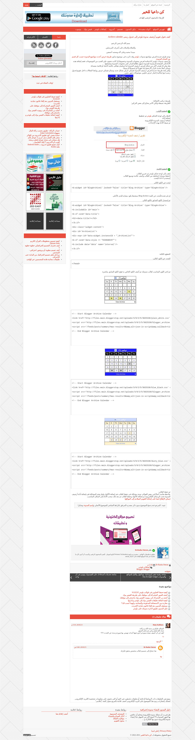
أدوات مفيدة (145, 29)
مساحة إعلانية (54, 221)
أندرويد (111, 29)
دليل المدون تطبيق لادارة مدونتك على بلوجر (150, 609)
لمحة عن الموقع (156, 5)
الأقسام (44, 37)
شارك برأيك (137, 5)
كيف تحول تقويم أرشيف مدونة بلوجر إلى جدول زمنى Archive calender (139, 37)
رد (163, 636)
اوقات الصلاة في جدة (44, 83)
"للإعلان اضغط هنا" (39, 76)
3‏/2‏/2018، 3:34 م (76, 625)
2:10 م (149, 565)
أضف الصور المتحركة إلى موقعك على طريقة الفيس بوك (145, 595)
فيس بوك (88, 29)
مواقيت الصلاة (118, 719)
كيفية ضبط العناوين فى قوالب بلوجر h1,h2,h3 (149, 592)
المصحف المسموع (117, 714)
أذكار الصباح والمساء (116, 716)
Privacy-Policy (165, 731)
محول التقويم (119, 721)
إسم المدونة (88, 505)
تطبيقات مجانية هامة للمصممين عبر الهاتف (43, 259)
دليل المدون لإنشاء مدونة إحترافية (155, 710)
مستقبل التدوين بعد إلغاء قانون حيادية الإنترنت (149, 606)
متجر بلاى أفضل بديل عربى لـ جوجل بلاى (44, 138)
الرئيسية (167, 5)
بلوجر (136, 57)
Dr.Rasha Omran (141, 550)
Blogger (139, 569)
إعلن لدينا (155, 731)
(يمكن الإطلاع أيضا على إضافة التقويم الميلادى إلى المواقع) (147, 499)
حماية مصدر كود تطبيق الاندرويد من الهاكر (43, 135)
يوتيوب (78, 29)
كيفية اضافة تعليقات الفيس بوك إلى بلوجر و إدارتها (147, 600)
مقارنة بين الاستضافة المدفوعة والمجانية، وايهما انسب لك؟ (144, 603)
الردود (158, 641)
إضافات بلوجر (100, 29)
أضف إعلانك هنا (62, 714)
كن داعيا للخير (153, 12)
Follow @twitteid (44, 58)
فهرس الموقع (158, 29)
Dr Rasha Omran (150, 647)
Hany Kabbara (158, 625)
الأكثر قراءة (31, 37)
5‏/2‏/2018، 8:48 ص (80, 647)
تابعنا (58, 37)
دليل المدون (130, 29)
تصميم (120, 29)
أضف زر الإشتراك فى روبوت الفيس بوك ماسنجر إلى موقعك (144, 598)
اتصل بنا (146, 5)
